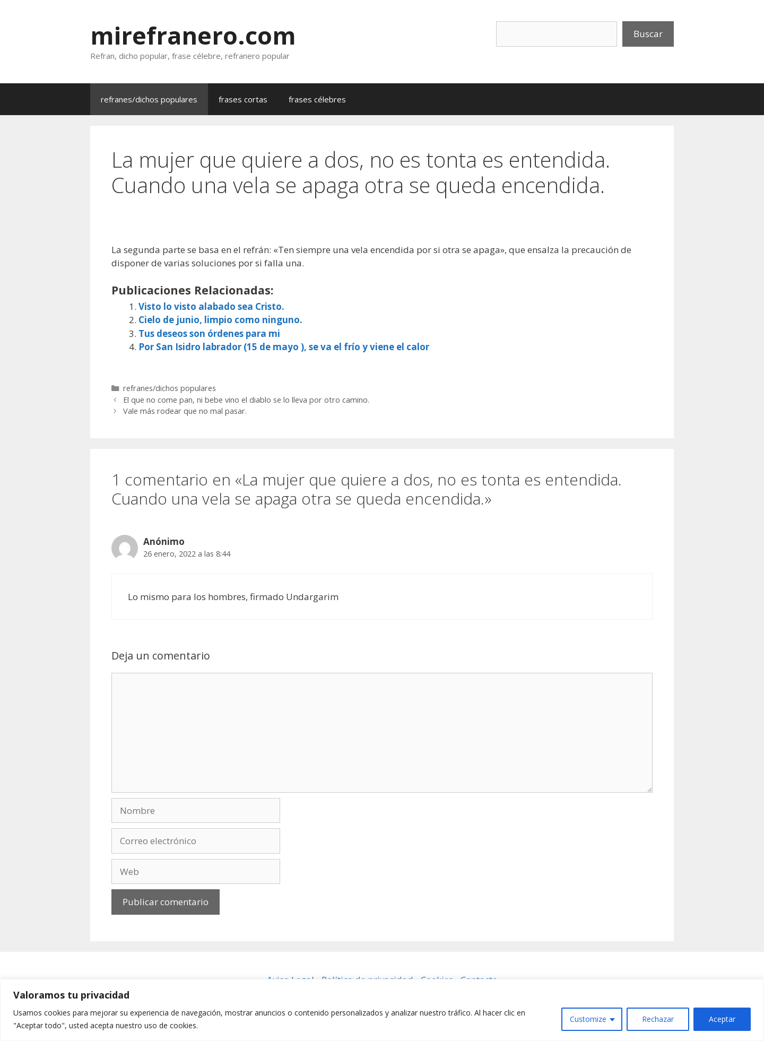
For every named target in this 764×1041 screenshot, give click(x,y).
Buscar (648, 34)
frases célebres (317, 99)
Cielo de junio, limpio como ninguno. (220, 320)
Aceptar (722, 1019)
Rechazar (658, 1019)
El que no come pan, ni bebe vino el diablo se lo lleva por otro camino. (246, 400)
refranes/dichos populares (149, 99)
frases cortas (243, 99)
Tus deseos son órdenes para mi (209, 333)
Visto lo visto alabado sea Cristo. (211, 306)
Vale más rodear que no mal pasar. (185, 411)
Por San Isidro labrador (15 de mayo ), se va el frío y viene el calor (283, 347)
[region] (382, 1010)
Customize (588, 1019)
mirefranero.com (193, 35)
